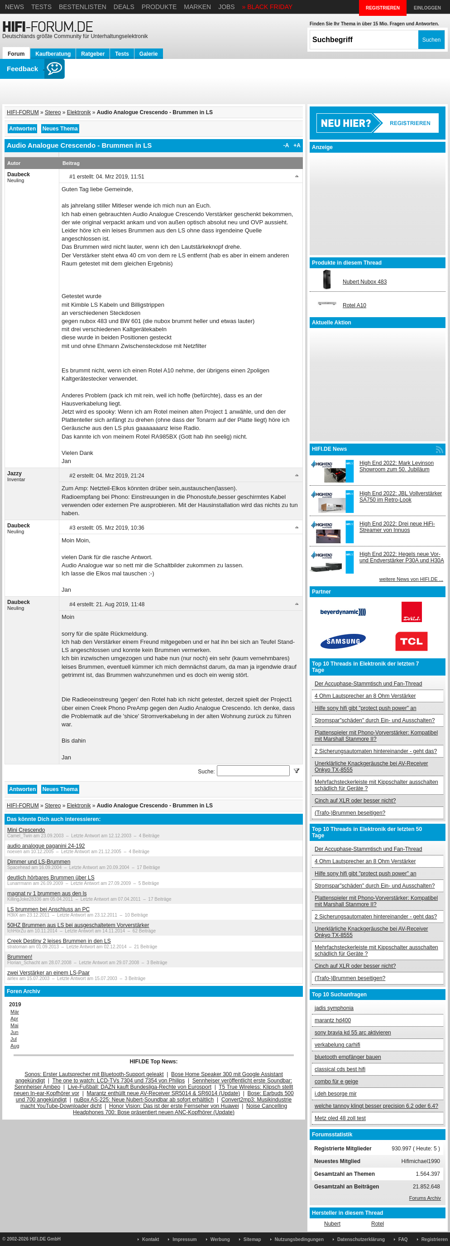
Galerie (148, 54)
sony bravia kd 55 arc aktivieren (353, 1032)
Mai (14, 1025)
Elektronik (79, 112)
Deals (124, 6)
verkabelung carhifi (337, 1045)
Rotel (377, 1224)
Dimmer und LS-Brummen (38, 862)
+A (297, 145)
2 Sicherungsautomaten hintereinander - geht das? (376, 751)
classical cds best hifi (340, 1069)
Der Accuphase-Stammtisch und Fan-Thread (368, 684)
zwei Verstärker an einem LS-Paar (48, 973)
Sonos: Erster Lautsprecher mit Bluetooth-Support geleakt (94, 1074)
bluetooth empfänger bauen (348, 1057)
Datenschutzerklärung (361, 1239)
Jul (13, 1039)
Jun (14, 1032)
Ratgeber (93, 54)
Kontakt (150, 1239)
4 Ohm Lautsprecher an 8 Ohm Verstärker (365, 696)
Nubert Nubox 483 (365, 282)
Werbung (220, 1239)
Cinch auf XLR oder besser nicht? (355, 800)
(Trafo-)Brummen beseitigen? (350, 813)
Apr (14, 1018)
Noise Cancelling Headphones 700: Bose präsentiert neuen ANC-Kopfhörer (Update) (180, 1109)
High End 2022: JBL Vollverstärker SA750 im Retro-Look (400, 496)
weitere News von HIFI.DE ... (411, 579)
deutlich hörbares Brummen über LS (51, 877)
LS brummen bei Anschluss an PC (48, 909)
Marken (197, 6)
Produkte (159, 6)
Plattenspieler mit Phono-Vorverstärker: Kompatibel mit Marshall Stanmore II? (376, 735)
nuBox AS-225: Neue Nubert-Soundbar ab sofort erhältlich (144, 1099)
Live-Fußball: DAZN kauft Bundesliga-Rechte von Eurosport (139, 1087)
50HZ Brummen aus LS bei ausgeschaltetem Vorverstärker (78, 925)
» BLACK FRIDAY (267, 6)
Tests (41, 6)
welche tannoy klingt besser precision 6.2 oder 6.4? (376, 1106)
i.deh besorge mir (336, 1094)
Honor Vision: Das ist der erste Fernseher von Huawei (174, 1106)
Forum (16, 54)
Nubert (332, 1224)
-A (286, 145)
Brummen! (19, 957)
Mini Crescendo (26, 830)
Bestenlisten (82, 6)
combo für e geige (336, 1081)
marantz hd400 (333, 1020)
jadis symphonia (334, 1008)
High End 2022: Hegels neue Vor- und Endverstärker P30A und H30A (401, 557)
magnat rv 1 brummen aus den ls (46, 893)
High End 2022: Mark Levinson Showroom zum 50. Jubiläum (396, 466)
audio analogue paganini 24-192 (46, 846)
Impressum (184, 1239)
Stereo (53, 112)
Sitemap (252, 1239)
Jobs (226, 6)
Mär (14, 1011)
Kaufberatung (53, 54)
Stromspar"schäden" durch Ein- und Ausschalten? (375, 720)
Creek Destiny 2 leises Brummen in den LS (59, 941)
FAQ (403, 1239)
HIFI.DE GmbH (45, 1238)
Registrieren (434, 1239)
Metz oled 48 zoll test (340, 1118)
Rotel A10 (354, 305)
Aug (14, 1045)
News (14, 6)
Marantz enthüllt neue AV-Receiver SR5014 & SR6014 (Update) (163, 1093)
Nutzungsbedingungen (299, 1239)
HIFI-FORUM (23, 112)
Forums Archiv (425, 1198)
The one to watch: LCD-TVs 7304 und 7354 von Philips (118, 1080)
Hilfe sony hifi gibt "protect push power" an (365, 708)
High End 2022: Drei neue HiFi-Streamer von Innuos (397, 527)
